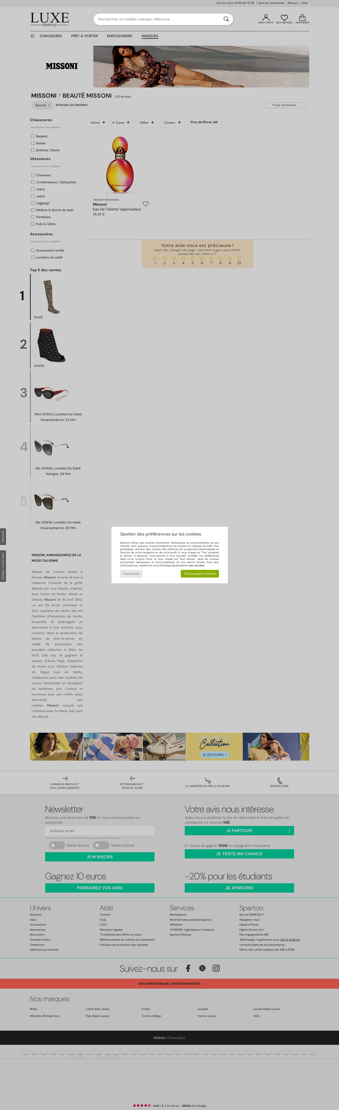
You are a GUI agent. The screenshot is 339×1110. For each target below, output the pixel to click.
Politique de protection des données (182, 565)
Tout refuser (131, 573)
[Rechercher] (226, 19)
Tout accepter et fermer (200, 573)
